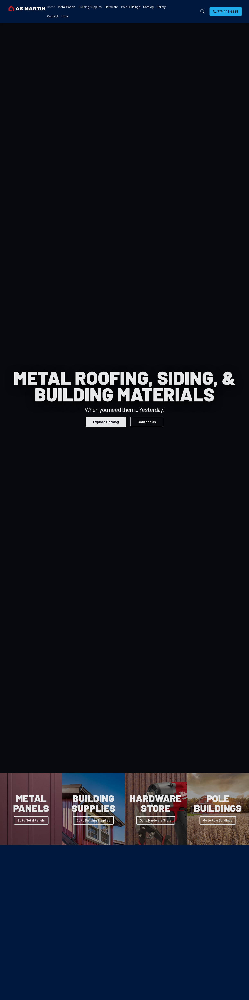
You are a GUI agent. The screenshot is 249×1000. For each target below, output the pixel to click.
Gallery (161, 7)
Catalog (148, 7)
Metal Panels (66, 7)
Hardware (111, 7)
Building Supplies (90, 7)
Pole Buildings (130, 7)
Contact (52, 16)
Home (51, 7)
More (64, 16)
